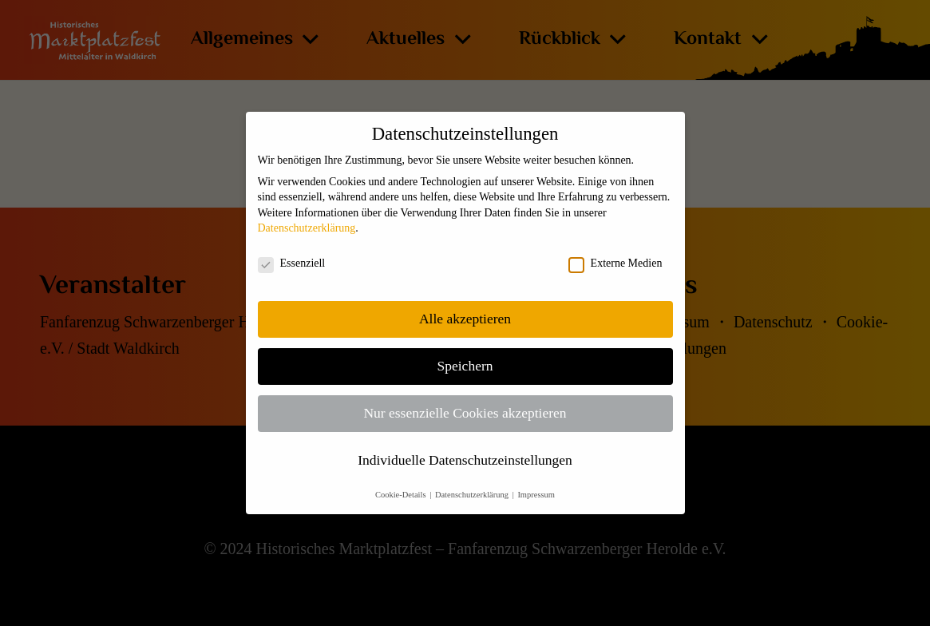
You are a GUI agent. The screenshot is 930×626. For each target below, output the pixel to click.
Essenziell (292, 263)
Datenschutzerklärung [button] (473, 494)
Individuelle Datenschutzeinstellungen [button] (465, 460)
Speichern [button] (465, 366)
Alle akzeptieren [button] (465, 319)
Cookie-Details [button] (401, 494)
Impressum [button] (536, 494)
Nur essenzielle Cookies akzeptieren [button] (464, 413)
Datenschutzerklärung (307, 228)
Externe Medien (615, 263)
